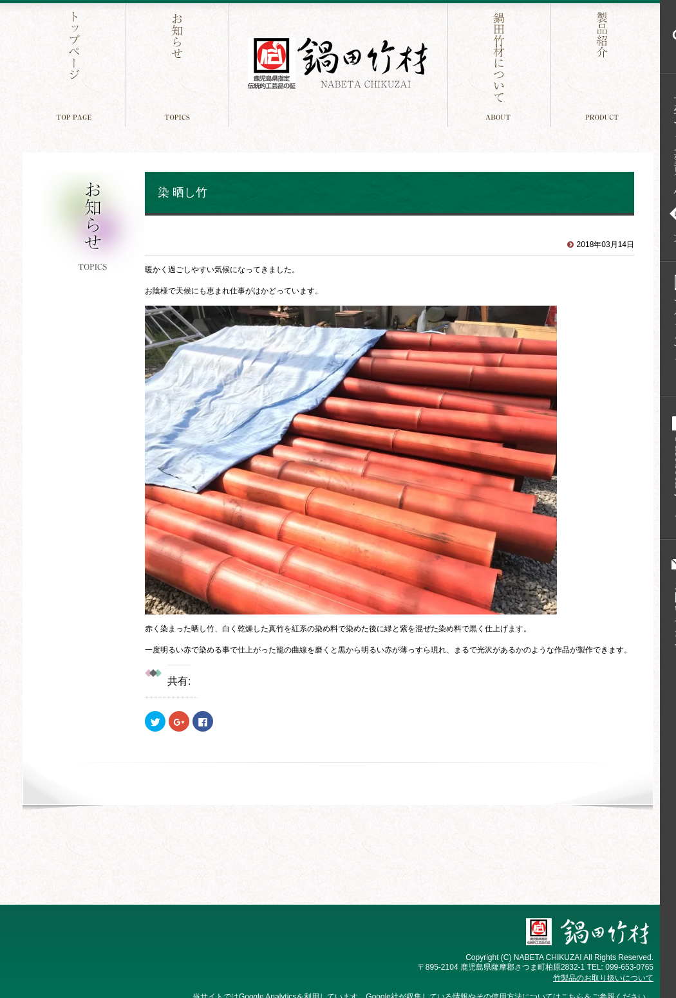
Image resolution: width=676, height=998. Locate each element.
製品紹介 (603, 63)
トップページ (76, 63)
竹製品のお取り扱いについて (603, 978)
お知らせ (179, 63)
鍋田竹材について (500, 63)
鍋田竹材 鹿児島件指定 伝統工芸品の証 (338, 63)
